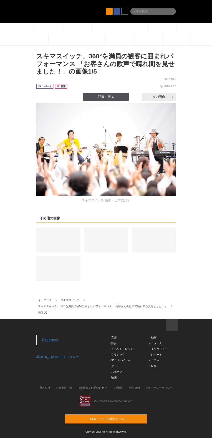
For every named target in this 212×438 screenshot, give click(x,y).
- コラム (154, 360)
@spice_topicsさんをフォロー (57, 357)
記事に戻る (106, 97)
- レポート (155, 354)
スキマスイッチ (70, 300)
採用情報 (118, 387)
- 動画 (152, 337)
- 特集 (152, 366)
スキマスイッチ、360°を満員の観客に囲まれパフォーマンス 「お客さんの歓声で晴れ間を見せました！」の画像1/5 (105, 64)
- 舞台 (113, 343)
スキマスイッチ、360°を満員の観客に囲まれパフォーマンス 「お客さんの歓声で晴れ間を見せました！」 (102, 306)
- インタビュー (158, 349)
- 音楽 (113, 337)
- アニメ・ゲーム (120, 360)
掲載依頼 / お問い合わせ (92, 387)
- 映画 (113, 377)
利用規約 (134, 387)
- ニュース (155, 343)
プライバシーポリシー (159, 387)
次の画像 (162, 97)
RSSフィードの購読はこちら (114, 419)
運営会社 (44, 387)
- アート (114, 366)
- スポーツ (116, 371)
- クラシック (117, 354)
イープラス (45, 300)
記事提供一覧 (64, 387)
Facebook (50, 340)
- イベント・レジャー (123, 349)
